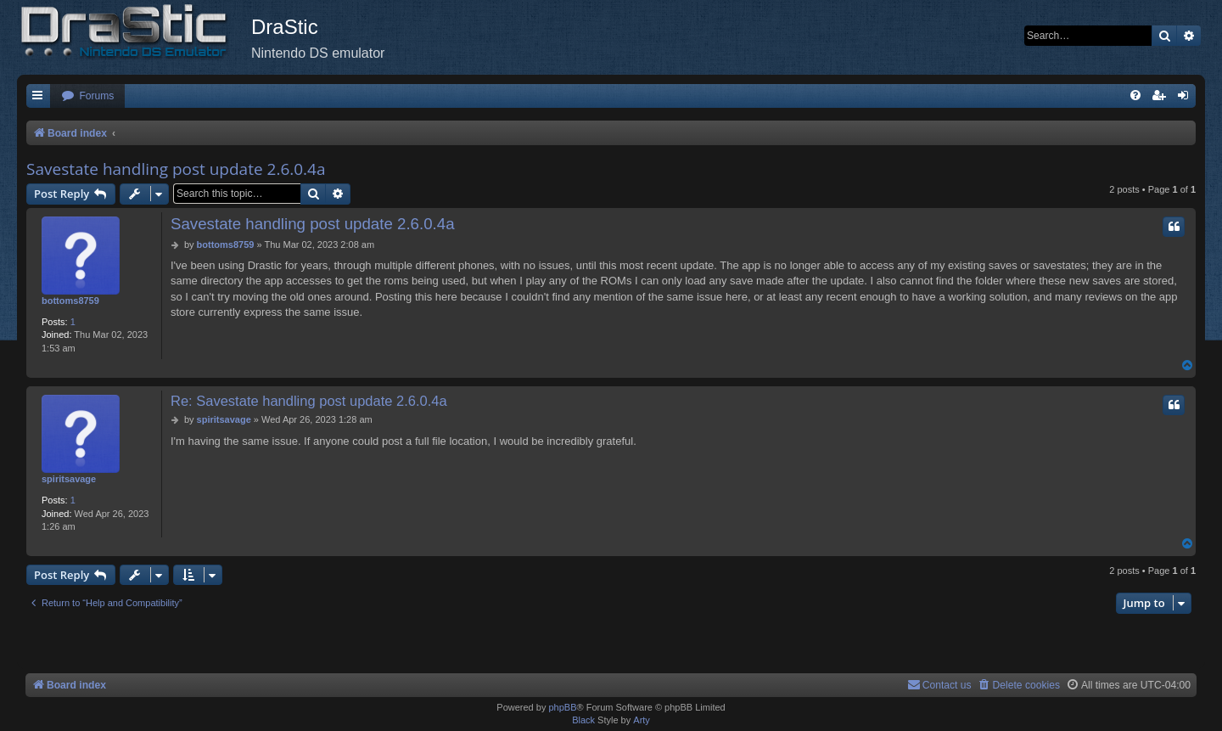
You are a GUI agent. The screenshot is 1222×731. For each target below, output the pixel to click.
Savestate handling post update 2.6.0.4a (176, 169)
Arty (641, 720)
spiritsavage (69, 479)
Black (583, 720)
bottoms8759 (70, 300)
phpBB (562, 707)
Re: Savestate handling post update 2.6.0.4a (309, 400)
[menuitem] (87, 96)
